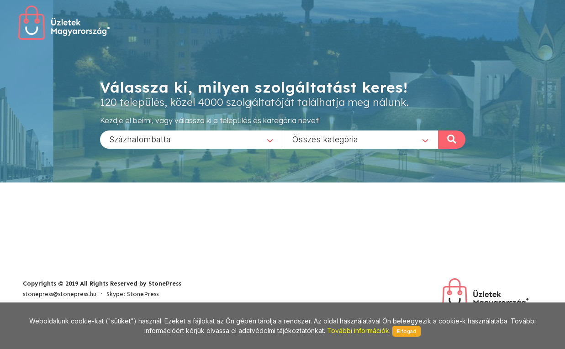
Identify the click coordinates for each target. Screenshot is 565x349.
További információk (358, 330)
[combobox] (191, 139)
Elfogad (406, 331)
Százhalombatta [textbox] (140, 139)
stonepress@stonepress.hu (59, 294)
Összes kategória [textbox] (325, 139)
